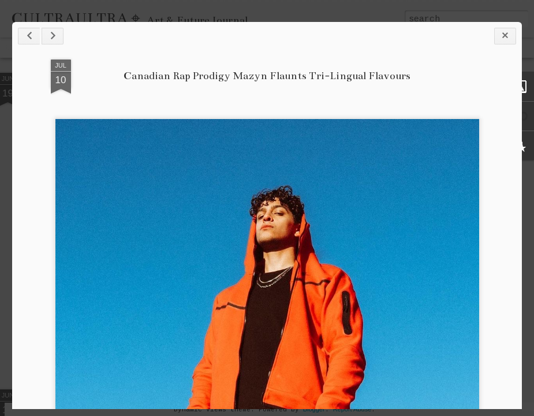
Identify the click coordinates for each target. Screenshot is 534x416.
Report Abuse (352, 409)
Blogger (314, 409)
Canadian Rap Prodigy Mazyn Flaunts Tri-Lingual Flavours (267, 75)
